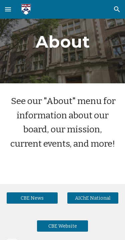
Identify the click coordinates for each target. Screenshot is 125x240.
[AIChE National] (92, 198)
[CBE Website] (62, 226)
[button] (8, 9)
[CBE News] (32, 198)
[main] (62, 41)
